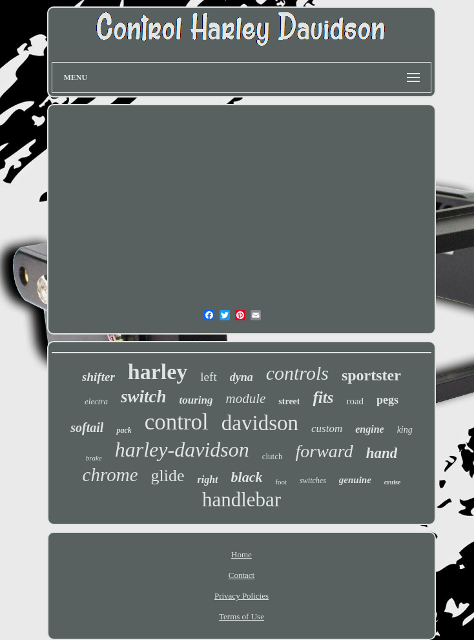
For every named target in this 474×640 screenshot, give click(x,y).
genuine (355, 480)
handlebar (241, 499)
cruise (392, 482)
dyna (241, 377)
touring (196, 400)
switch (144, 396)
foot (281, 482)
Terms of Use (241, 616)
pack (123, 430)
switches (313, 480)
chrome (110, 474)
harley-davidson (182, 449)
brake (94, 458)
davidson (260, 423)
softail (86, 427)
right (208, 479)
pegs (387, 399)
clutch (272, 456)
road (355, 401)
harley (158, 372)
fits (323, 397)
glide (168, 475)
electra (96, 401)
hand (382, 453)
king (405, 430)
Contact (241, 575)
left (208, 377)
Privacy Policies (241, 596)
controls (297, 373)
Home (241, 554)
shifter (98, 377)
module (245, 398)
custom (326, 428)
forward (324, 451)
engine (369, 429)
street (289, 401)
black (247, 477)
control (177, 422)
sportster (371, 375)
